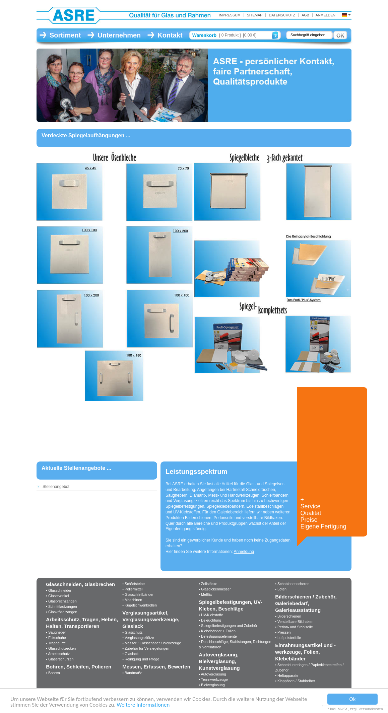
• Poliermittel (132, 589)
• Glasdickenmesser (215, 589)
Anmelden (325, 15)
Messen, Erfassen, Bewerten (156, 666)
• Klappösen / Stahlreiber (295, 681)
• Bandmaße (132, 673)
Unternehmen (119, 35)
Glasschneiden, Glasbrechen (80, 584)
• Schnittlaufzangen (61, 606)
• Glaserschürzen (59, 659)
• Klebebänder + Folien (217, 631)
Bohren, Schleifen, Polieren (78, 666)
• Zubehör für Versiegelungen (145, 648)
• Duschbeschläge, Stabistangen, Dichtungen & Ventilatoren (235, 644)
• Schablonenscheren (292, 584)
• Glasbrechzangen (61, 601)
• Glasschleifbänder (137, 594)
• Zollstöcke (208, 584)
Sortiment (65, 35)
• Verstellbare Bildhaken (294, 622)
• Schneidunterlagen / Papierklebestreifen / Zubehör (309, 667)
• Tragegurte (56, 643)
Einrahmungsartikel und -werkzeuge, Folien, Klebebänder (305, 651)
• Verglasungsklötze (138, 638)
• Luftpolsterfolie (288, 638)
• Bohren (53, 673)
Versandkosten (371, 709)
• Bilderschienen (288, 616)
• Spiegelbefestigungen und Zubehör (228, 626)
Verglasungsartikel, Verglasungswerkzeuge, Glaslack (150, 619)
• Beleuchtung (210, 620)
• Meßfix (205, 594)
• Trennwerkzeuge (213, 680)
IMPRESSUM (230, 15)
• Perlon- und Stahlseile (294, 627)
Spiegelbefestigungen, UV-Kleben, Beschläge (230, 605)
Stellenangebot (56, 486)
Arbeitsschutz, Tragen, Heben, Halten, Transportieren (82, 623)
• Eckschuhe (56, 638)
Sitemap (255, 15)
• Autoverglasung (212, 674)
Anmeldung (244, 551)
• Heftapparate (286, 675)
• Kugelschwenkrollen (139, 605)
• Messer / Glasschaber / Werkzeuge (151, 643)
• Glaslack (130, 654)
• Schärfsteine (133, 584)
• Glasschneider (58, 590)
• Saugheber (56, 632)
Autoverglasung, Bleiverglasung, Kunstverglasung (219, 661)
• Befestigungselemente (218, 636)
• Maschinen (132, 600)
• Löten (280, 589)
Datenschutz (282, 15)
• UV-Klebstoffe (211, 615)
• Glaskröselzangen (61, 612)
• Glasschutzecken (61, 648)
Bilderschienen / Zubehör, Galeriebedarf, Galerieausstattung (305, 603)
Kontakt (169, 35)
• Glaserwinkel (57, 596)
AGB (305, 15)
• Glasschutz (132, 632)
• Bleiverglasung (212, 685)
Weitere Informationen (143, 705)
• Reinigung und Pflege (140, 659)
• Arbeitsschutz (58, 654)
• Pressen (282, 632)
